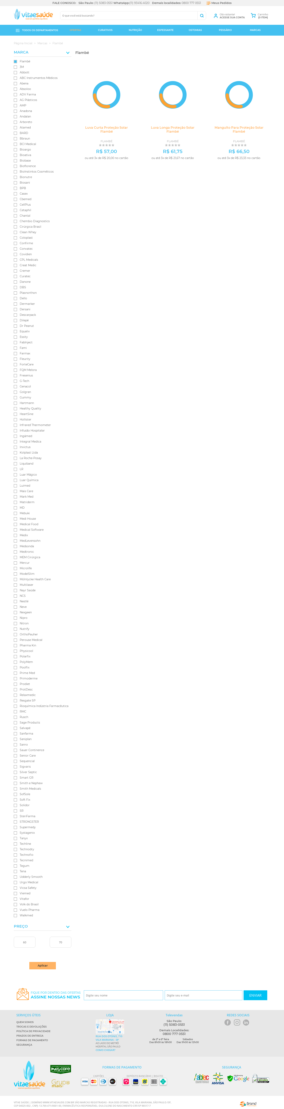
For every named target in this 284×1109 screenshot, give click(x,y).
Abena (24, 83)
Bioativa (25, 155)
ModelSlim (27, 574)
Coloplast (26, 237)
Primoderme (28, 678)
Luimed (25, 485)
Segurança (24, 1044)
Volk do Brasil (29, 904)
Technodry (27, 849)
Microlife (26, 568)
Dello (23, 298)
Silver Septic (28, 772)
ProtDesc (26, 689)
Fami (23, 348)
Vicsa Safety (28, 888)
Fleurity (25, 359)
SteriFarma (27, 816)
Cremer (25, 271)
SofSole (25, 794)
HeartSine (26, 414)
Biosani (25, 182)
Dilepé (24, 320)
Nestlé (24, 601)
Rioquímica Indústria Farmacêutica (44, 706)
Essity (24, 337)
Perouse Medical (31, 640)
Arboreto (26, 122)
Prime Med (27, 673)
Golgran (25, 392)
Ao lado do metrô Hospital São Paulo (110, 1043)
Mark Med (26, 496)
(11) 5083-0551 (103, 3)
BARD (24, 133)
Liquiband (26, 463)
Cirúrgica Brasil (30, 226)
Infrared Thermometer (35, 425)
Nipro (23, 618)
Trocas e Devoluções (31, 1026)
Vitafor (24, 899)
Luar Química (29, 480)
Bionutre (26, 177)
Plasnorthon (28, 293)
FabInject (26, 342)
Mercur (25, 563)
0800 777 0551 (191, 3)
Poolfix (24, 667)
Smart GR (26, 777)
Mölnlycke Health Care (35, 579)
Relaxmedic (28, 695)
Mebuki (25, 513)
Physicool (26, 651)
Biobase (25, 160)
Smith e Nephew (31, 783)
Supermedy (28, 827)
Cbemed (25, 199)
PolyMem (26, 662)
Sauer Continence (32, 750)
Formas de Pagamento (32, 1040)
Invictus (25, 447)
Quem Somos (25, 1022)
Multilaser (26, 585)
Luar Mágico (28, 474)
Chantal (25, 215)
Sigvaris (25, 766)
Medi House (28, 518)
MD (22, 507)
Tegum (24, 866)
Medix (24, 535)
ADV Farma (28, 94)
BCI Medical (28, 144)
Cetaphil (25, 210)
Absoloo (25, 89)
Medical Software (32, 529)
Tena (23, 871)
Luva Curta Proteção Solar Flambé (106, 129)
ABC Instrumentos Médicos (39, 78)
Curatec (25, 276)
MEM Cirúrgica (30, 557)
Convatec (26, 248)
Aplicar (43, 965)
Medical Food (29, 524)
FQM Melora (28, 370)
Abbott (24, 72)
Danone (25, 282)
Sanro (24, 744)
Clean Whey (28, 232)
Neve (23, 607)
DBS (23, 287)
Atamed (25, 127)
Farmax (25, 353)
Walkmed (26, 915)
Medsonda (27, 546)
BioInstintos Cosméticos (37, 171)
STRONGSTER (29, 821)
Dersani (25, 309)
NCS (23, 596)
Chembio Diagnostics (35, 221)
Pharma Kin (28, 645)
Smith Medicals (30, 788)
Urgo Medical (29, 882)
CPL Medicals (29, 260)
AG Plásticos (28, 100)
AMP (23, 105)
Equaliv (25, 331)
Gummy (25, 397)
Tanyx (24, 838)
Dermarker (27, 304)
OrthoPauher (29, 634)
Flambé (25, 61)
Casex (24, 193)
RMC (23, 711)
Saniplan (26, 739)
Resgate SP (28, 700)
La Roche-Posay (31, 458)
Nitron (24, 623)
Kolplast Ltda (29, 452)
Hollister (25, 419)
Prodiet (25, 684)
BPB (23, 188)
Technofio (26, 855)
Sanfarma (26, 733)
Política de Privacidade (33, 1031)
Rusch (24, 717)
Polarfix (25, 656)
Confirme (26, 243)
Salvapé (25, 728)
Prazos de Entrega (29, 1035)
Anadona (26, 111)
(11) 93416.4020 (139, 3)
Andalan (25, 116)
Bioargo (25, 149)
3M (22, 67)
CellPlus (25, 204)
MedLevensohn (30, 540)
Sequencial (27, 761)
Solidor (25, 805)
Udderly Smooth (31, 877)
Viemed (25, 893)
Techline (25, 844)
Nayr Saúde (28, 590)
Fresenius (26, 375)
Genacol (25, 386)
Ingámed (26, 436)
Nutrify (24, 629)
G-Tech (24, 381)
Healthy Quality (30, 408)
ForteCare (27, 364)
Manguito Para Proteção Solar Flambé (239, 129)
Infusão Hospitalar (32, 430)
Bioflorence (28, 166)
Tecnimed (26, 860)
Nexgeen (26, 612)
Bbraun (25, 138)
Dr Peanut (27, 326)
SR (21, 810)
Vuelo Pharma (29, 910)
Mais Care (26, 491)
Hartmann (27, 403)
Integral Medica (30, 441)
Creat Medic (28, 265)
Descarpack (28, 315)
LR (21, 469)
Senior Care (28, 755)
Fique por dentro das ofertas (56, 995)
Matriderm (27, 502)
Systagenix (27, 833)
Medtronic (27, 552)
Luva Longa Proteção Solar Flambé (172, 129)
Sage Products (30, 722)
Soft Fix (25, 799)
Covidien (26, 254)
